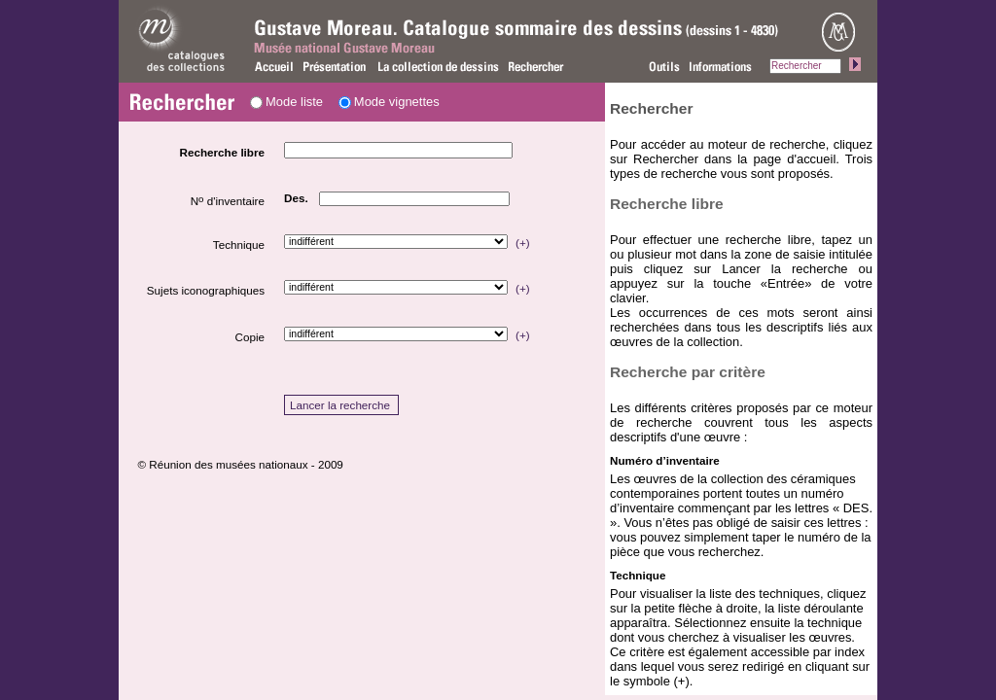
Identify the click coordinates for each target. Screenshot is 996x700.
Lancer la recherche (340, 405)
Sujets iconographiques (206, 290)
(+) (523, 242)
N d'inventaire (228, 200)
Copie (250, 337)
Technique (239, 244)
